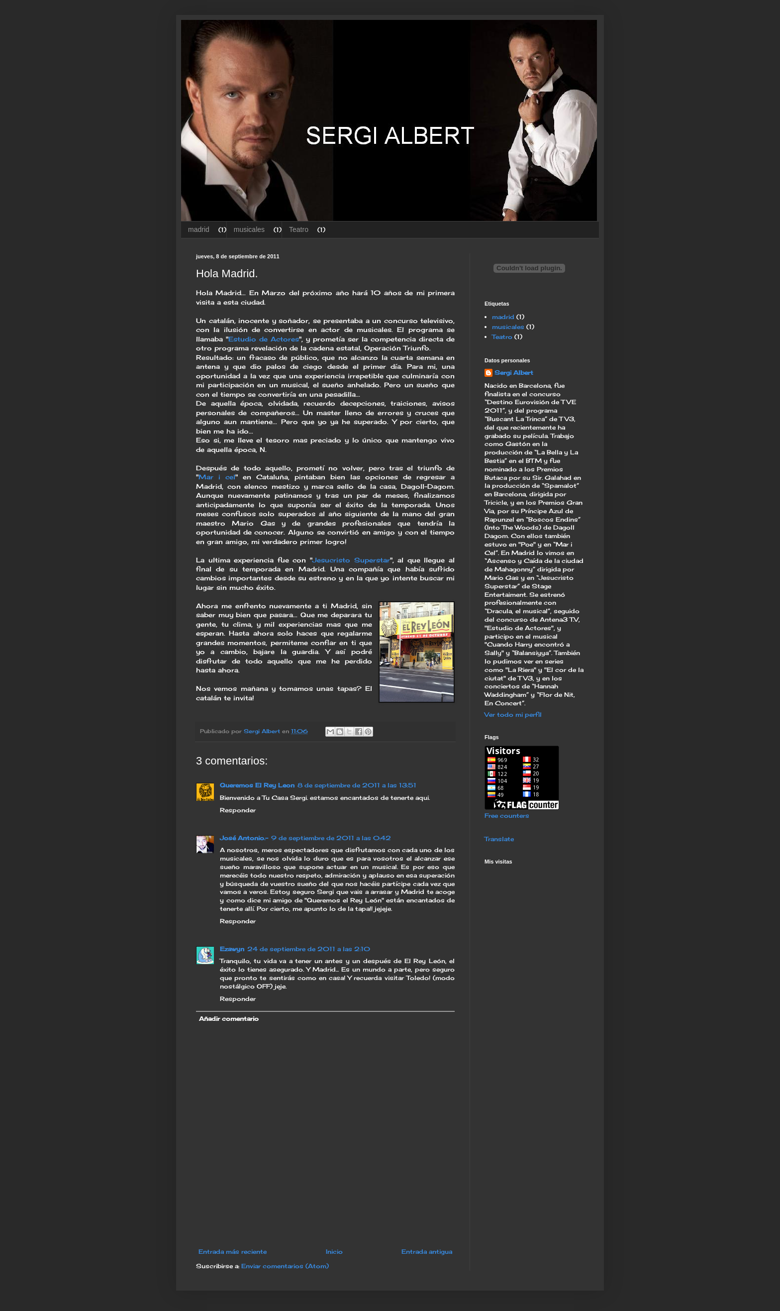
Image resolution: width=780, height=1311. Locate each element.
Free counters (507, 815)
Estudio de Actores (263, 339)
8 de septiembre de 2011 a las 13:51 (356, 785)
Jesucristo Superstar (351, 560)
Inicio (334, 1251)
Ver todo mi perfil (513, 714)
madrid (198, 229)
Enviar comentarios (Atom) (285, 1266)
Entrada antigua (426, 1251)
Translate (499, 839)
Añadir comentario (229, 1018)
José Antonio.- (244, 838)
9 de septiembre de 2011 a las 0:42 (331, 838)
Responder (238, 810)
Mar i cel (216, 477)
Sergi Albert (513, 372)
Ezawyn (232, 949)
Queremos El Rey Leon (257, 785)
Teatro (298, 229)
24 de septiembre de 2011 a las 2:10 (308, 949)
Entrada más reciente (232, 1251)
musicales (249, 229)
